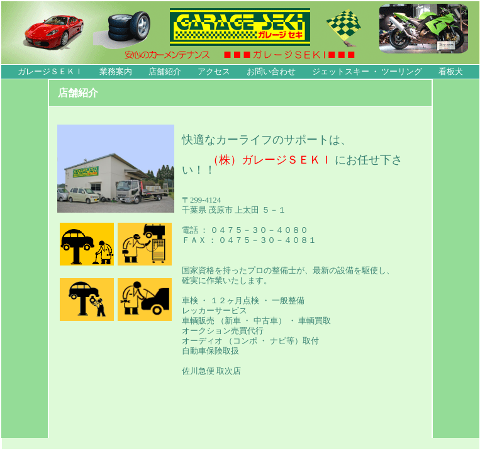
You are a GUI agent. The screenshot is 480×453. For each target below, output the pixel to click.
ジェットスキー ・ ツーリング (367, 71)
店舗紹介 (164, 71)
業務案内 (115, 71)
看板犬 (450, 71)
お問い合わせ (271, 71)
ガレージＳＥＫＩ (50, 71)
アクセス (214, 71)
